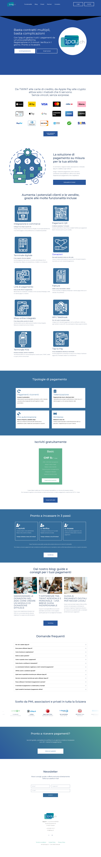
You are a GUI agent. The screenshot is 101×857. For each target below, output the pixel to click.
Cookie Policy (52, 842)
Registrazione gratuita (50, 480)
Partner (49, 4)
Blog (36, 4)
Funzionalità (28, 4)
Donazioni (57, 254)
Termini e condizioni (41, 842)
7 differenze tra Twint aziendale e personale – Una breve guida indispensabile (50, 601)
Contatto (57, 4)
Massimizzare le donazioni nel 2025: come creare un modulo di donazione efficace (25, 602)
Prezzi (42, 4)
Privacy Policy (61, 842)
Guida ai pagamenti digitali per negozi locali (75, 598)
